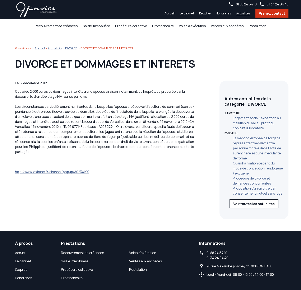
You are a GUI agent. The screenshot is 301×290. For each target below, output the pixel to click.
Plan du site (237, 275)
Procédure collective (131, 26)
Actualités (243, 13)
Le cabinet (187, 13)
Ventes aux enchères (227, 26)
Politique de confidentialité (200, 275)
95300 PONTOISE (240, 243)
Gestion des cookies (269, 275)
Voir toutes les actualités (254, 186)
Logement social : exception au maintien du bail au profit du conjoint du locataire (257, 106)
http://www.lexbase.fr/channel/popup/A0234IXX (52, 165)
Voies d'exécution (192, 26)
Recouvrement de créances (56, 26)
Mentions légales (159, 275)
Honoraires (223, 13)
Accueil (170, 13)
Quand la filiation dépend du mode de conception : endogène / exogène (258, 151)
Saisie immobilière (96, 26)
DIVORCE (71, 42)
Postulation (257, 26)
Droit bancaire (163, 26)
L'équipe (205, 13)
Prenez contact (272, 13)
